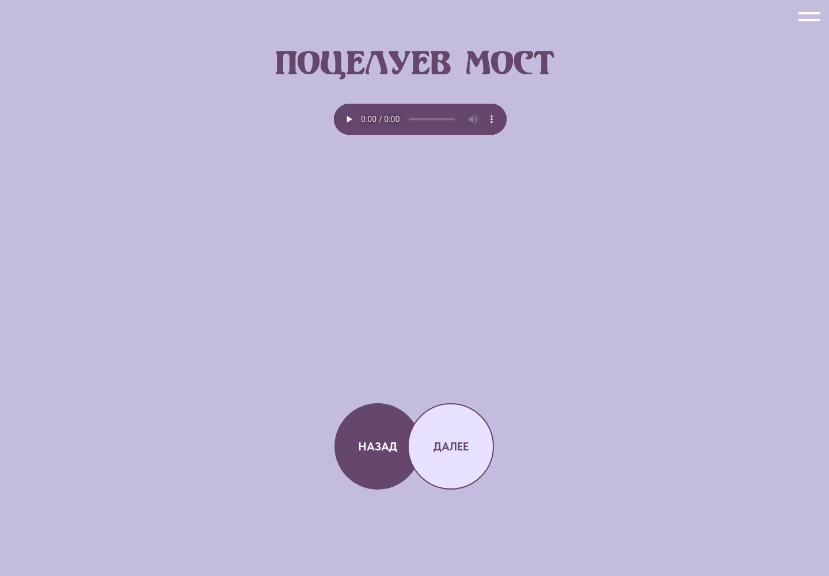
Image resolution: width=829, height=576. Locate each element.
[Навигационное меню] (809, 17)
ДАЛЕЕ (451, 446)
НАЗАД (377, 446)
